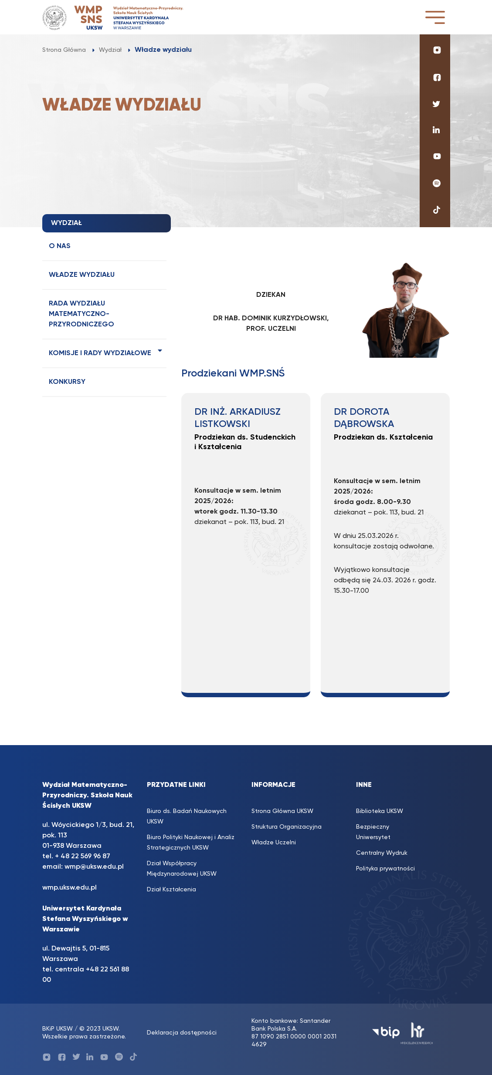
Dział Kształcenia (171, 890)
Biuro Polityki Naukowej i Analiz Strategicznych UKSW (190, 842)
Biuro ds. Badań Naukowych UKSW (187, 816)
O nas (60, 246)
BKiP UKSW (57, 1029)
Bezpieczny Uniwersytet (373, 832)
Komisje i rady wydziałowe (100, 353)
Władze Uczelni (273, 843)
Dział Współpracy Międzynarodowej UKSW (182, 868)
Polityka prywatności (385, 869)
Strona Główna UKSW (282, 811)
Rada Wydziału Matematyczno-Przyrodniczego (81, 314)
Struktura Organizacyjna (286, 827)
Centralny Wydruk (381, 853)
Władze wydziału (82, 275)
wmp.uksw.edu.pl (69, 887)
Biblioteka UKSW (379, 811)
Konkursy (67, 382)
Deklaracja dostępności (182, 1033)
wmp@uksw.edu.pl (94, 866)
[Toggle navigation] (435, 17)
